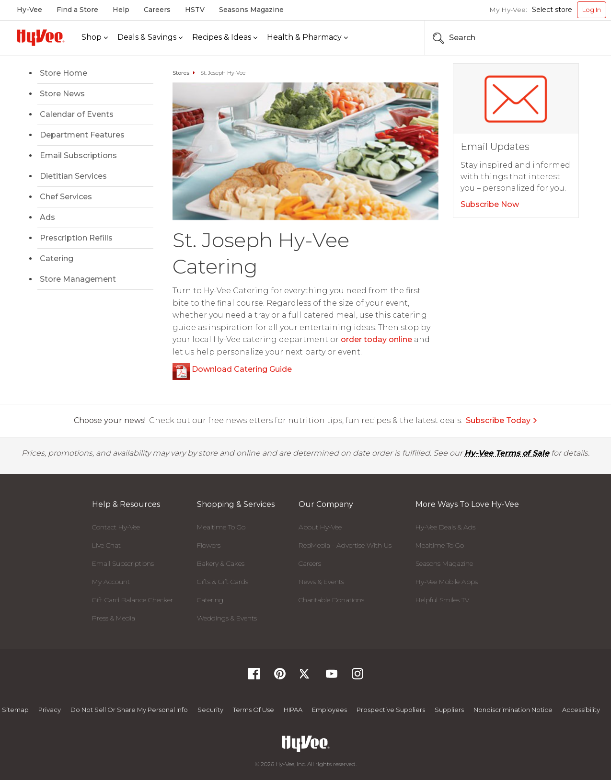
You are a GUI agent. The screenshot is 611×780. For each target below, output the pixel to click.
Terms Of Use (253, 709)
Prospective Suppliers (391, 709)
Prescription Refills (76, 237)
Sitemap (15, 709)
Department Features (82, 134)
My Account (111, 581)
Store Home (63, 73)
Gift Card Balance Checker (132, 600)
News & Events (321, 581)
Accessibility (581, 709)
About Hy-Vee (320, 527)
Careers (157, 9)
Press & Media (113, 618)
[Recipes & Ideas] (224, 37)
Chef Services (66, 196)
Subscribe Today (502, 420)
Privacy (49, 709)
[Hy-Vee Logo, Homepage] (41, 37)
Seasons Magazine (251, 9)
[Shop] (95, 37)
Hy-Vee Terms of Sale (506, 453)
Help (121, 9)
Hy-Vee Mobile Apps (446, 581)
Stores (181, 72)
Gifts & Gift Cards (222, 581)
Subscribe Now (490, 204)
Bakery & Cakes (220, 563)
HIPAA (293, 709)
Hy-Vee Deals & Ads (445, 527)
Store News (62, 93)
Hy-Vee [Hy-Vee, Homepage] (29, 9)
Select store (552, 9)
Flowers (208, 545)
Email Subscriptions (78, 155)
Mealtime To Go (221, 527)
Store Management (78, 279)
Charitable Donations (331, 600)
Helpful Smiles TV (442, 600)
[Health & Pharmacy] (307, 37)
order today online (376, 339)
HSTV (195, 9)
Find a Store (77, 9)
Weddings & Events (227, 618)
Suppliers (449, 709)
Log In (591, 9)
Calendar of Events (77, 114)
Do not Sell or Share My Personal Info (129, 709)
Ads (47, 217)
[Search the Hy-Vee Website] (577, 37)
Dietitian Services (73, 176)
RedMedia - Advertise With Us (345, 545)
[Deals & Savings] (150, 37)
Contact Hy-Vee (116, 527)
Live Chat (106, 545)
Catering (56, 258)
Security (210, 709)
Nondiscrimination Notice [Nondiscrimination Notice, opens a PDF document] (513, 709)
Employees (329, 709)
